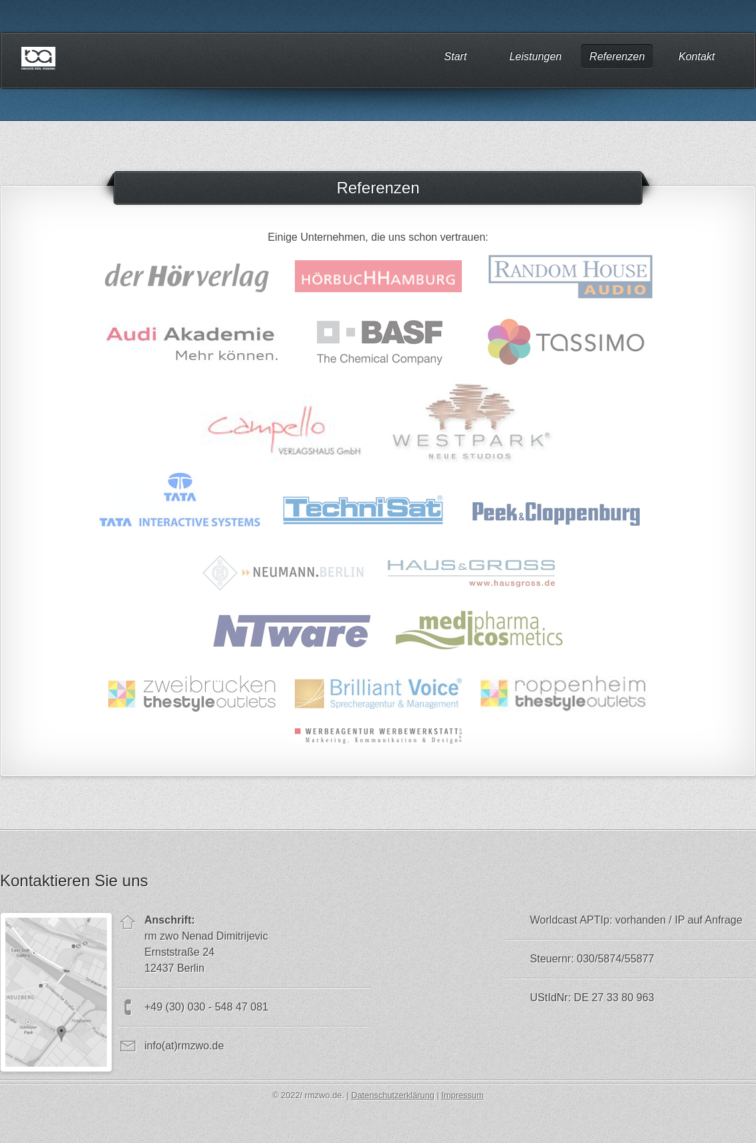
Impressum (462, 1095)
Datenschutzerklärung (392, 1095)
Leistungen (535, 56)
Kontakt (696, 56)
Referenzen (617, 56)
